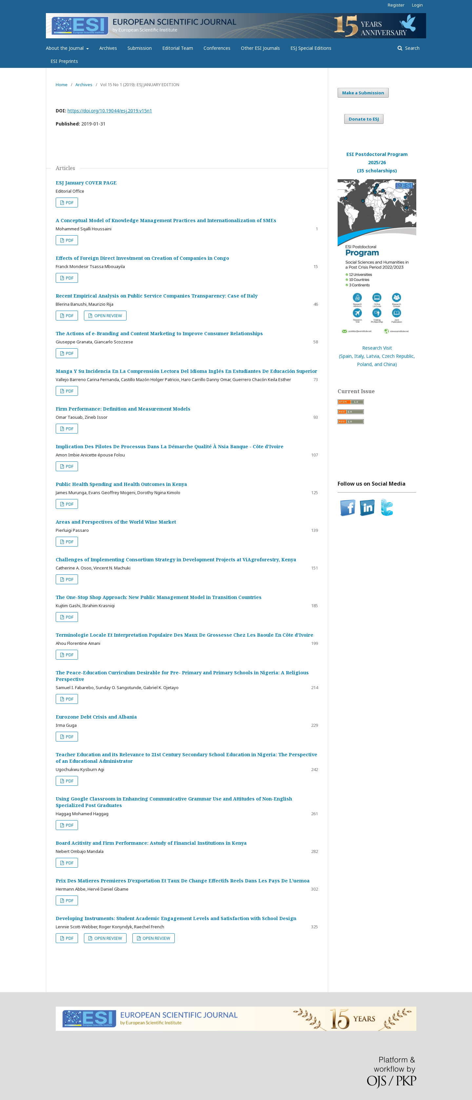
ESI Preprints (64, 61)
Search (412, 48)
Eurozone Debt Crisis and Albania (96, 717)
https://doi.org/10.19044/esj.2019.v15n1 (110, 110)
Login (417, 5)
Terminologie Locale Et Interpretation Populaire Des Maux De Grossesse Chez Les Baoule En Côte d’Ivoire (184, 635)
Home (62, 84)
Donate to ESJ (364, 119)
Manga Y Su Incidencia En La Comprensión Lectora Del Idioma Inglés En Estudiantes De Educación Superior (186, 371)
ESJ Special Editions (310, 48)
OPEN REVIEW (107, 315)
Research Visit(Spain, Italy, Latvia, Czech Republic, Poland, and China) (377, 356)
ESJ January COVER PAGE (86, 183)
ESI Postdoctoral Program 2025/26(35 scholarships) (377, 162)
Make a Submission (363, 93)
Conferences (217, 48)
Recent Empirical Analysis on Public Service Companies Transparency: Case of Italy (157, 296)
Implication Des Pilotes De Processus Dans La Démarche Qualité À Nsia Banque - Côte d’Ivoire (170, 446)
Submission (140, 48)
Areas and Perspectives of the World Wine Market (116, 522)
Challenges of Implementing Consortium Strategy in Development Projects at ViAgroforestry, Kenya (176, 559)
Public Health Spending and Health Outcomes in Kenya (121, 484)
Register (396, 5)
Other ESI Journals (260, 48)
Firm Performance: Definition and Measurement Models (123, 409)
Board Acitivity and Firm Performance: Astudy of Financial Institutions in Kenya (151, 843)
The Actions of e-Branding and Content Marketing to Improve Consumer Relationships (159, 333)
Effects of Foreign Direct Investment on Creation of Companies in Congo (142, 258)
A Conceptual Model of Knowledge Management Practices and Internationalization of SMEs (166, 220)
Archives (108, 48)
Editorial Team (177, 48)
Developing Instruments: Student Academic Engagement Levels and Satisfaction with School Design (176, 918)
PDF (69, 202)
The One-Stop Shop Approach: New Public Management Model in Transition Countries (159, 597)
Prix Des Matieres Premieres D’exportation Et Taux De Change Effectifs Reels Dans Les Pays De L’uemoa (183, 881)
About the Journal (65, 48)
